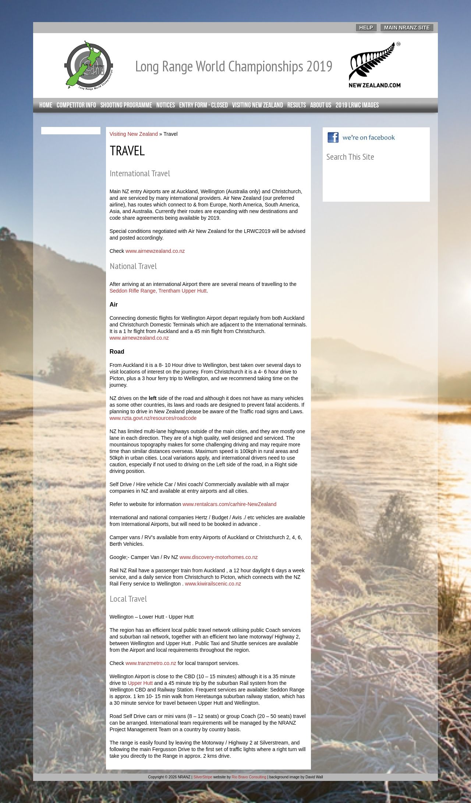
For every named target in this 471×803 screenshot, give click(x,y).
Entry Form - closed (203, 105)
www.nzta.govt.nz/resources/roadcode (153, 418)
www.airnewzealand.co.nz (155, 251)
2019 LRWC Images (357, 105)
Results (296, 105)
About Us (320, 105)
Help (366, 28)
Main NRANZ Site (407, 28)
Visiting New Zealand (257, 105)
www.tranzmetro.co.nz (150, 663)
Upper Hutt (140, 683)
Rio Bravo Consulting (249, 777)
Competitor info (76, 105)
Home (45, 105)
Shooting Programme (126, 105)
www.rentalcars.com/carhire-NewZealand (229, 504)
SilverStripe (203, 777)
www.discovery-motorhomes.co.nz (219, 557)
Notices (165, 105)
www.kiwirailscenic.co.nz (213, 584)
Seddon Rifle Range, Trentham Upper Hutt (158, 291)
